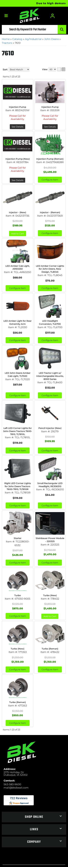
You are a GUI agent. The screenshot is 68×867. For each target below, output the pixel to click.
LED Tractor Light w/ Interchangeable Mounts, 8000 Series (50, 376)
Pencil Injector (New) (49, 428)
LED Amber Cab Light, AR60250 (17, 267)
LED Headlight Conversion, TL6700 (50, 322)
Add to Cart (17, 233)
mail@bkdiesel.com (16, 787)
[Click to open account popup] (52, 15)
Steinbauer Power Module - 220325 (50, 540)
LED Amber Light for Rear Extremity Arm (17, 322)
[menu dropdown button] (6, 15)
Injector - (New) (17, 212)
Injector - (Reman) (50, 212)
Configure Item (50, 179)
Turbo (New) (50, 595)
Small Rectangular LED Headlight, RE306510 (50, 485)
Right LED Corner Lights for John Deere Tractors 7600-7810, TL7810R (17, 486)
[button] (34, 29)
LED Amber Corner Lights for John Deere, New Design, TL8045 (50, 269)
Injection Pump (17, 107)
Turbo (17, 595)
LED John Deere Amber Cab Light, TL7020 (17, 374)
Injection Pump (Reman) (49, 158)
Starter (17, 538)
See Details (17, 126)
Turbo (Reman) (50, 648)
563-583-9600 (12, 784)
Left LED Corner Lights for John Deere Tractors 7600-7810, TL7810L (17, 431)
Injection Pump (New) (17, 158)
